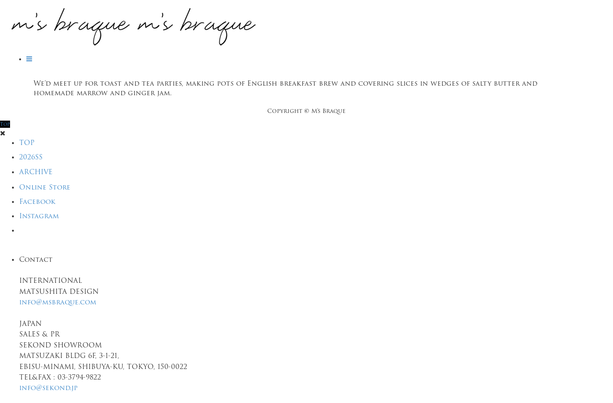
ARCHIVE (36, 172)
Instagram (39, 216)
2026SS (31, 157)
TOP (26, 142)
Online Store (44, 187)
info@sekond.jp (48, 387)
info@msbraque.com (57, 302)
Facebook (37, 201)
